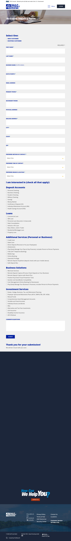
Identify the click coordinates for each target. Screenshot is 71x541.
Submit (10, 337)
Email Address (10, 83)
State (8, 136)
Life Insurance (11, 310)
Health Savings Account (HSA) (16, 209)
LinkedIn (30, 520)
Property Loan (11, 232)
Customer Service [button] (56, 520)
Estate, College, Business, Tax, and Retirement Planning (23, 292)
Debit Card (10, 242)
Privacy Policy (41, 514)
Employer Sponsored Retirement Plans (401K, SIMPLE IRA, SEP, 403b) (28, 294)
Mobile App (10, 254)
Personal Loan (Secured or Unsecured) (18, 221)
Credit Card (10, 240)
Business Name (15, 65)
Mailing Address (12, 118)
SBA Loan (9, 219)
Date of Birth (11, 74)
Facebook (30, 516)
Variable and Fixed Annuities (15, 301)
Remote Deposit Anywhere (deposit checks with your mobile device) (27, 261)
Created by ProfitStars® (14, 538)
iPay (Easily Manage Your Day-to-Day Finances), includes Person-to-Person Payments (32, 249)
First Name (10, 47)
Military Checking (12, 197)
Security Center (41, 521)
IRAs (8, 306)
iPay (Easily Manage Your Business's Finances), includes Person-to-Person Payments (32, 284)
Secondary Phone (12, 101)
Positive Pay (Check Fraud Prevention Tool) (20, 278)
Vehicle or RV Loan (12, 225)
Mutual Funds (11, 297)
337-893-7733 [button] (55, 522)
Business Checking (12, 193)
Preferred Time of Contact (14, 163)
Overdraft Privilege (12, 258)
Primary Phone (11, 92)
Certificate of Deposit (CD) (14, 204)
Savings (9, 199)
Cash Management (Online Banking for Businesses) (22, 282)
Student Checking (12, 195)
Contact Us (35, 499)
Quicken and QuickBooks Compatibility (18, 280)
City (7, 127)
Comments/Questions (13, 319)
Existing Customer (14, 41)
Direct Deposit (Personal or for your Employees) (21, 245)
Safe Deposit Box (12, 263)
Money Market (11, 202)
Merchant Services (12, 271)
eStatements (10, 247)
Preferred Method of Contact (16, 154)
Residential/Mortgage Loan (15, 230)
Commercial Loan (12, 216)
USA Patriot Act (41, 519)
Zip (7, 145)
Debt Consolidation (12, 223)
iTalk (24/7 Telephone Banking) (16, 251)
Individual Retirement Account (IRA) (17, 206)
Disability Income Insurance (15, 313)
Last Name (10, 56)
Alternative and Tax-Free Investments (18, 308)
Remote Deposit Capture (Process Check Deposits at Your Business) (27, 273)
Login (61, 6)
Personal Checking (12, 190)
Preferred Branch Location (15, 172)
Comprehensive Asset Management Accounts (20, 299)
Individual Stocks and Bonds (15, 304)
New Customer (12, 38)
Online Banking (11, 256)
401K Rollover (11, 315)
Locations (54, 517)
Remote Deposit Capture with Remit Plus (19, 275)
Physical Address (11, 109)
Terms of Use (41, 517)
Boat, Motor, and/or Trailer (15, 228)
